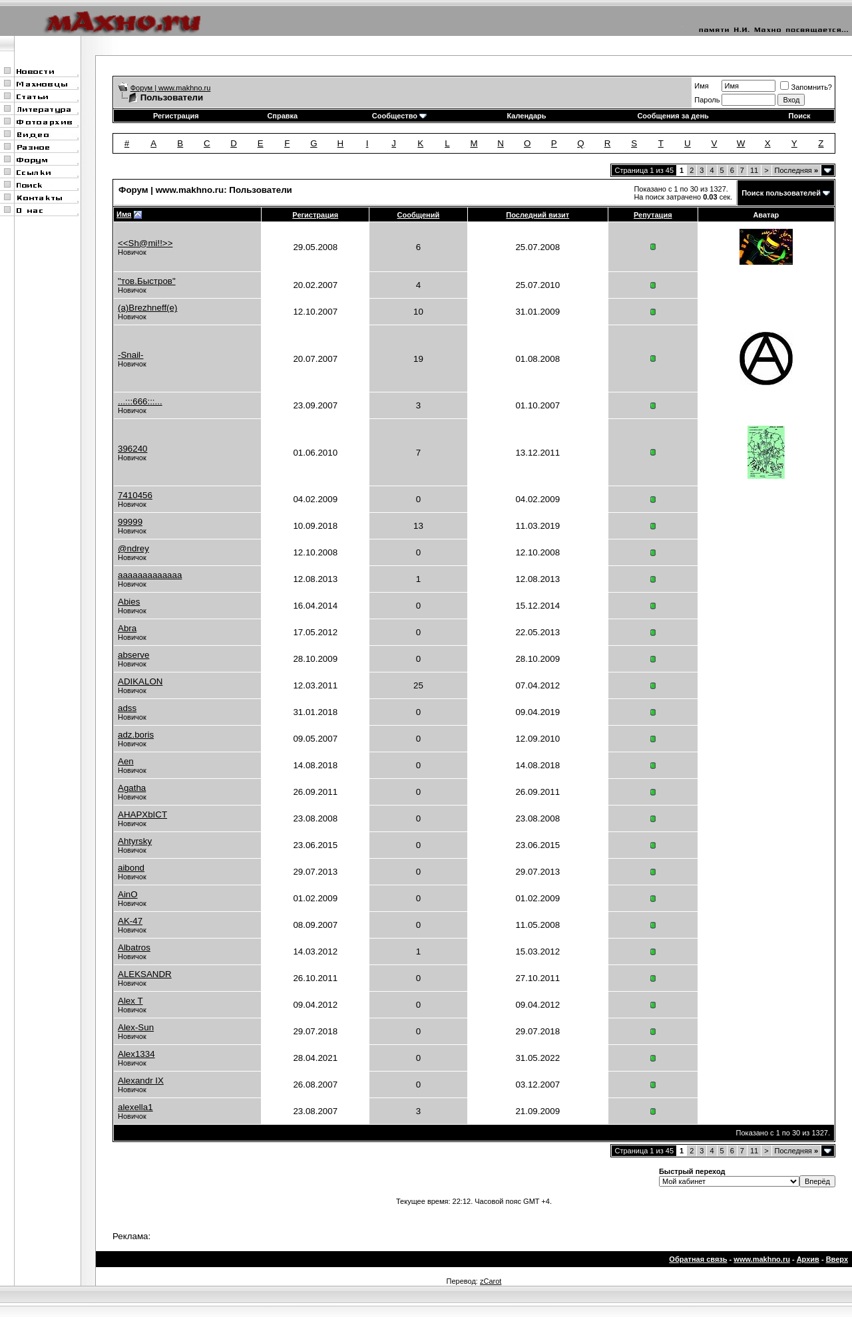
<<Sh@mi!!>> (145, 243)
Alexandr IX (141, 1081)
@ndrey (133, 548)
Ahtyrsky (135, 841)
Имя (701, 86)
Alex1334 (136, 1054)
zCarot (490, 1281)
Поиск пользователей (781, 193)
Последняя (796, 170)
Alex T (130, 1001)
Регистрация (176, 116)
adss (127, 708)
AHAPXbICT (142, 814)
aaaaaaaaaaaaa (150, 575)
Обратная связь (698, 1259)
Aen (126, 761)
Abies (129, 602)
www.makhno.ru (762, 1259)
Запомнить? (806, 87)
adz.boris (136, 735)
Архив (808, 1259)
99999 (130, 522)
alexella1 (135, 1107)
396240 (132, 449)
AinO (128, 894)
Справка (282, 116)
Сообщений (418, 215)
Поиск (800, 116)
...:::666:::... (140, 401)
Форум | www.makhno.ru (170, 88)
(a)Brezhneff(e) (147, 308)
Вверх (837, 1259)
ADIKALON (140, 681)
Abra (127, 628)
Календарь (526, 116)
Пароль (707, 100)
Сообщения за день (672, 116)
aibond (131, 868)
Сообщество (399, 116)
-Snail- (131, 355)
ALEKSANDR (145, 974)
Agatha (132, 788)
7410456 (135, 495)
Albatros (134, 947)
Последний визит (537, 215)
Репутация (653, 215)
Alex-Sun (136, 1027)
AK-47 (130, 921)
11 (754, 170)
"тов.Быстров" (147, 281)
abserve (133, 655)
